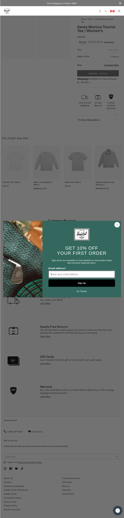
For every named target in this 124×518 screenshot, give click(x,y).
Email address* (57, 268)
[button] (100, 10)
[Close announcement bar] (120, 3)
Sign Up (82, 283)
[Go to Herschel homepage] (7, 11)
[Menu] (119, 11)
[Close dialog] (117, 224)
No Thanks (82, 291)
